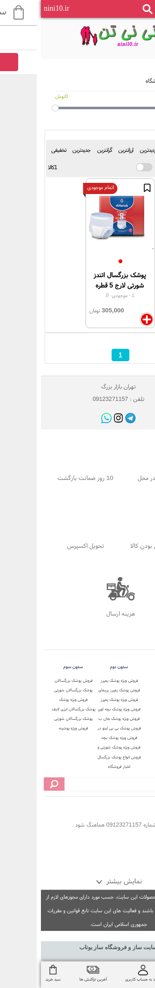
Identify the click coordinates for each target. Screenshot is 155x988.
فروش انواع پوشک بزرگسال (78, 757)
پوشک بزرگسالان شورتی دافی (32, 691)
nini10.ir (16, 8)
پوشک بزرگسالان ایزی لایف (33, 709)
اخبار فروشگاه (78, 766)
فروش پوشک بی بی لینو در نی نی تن (78, 729)
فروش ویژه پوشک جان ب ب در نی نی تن (78, 719)
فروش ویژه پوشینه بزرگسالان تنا (32, 729)
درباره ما (124, 690)
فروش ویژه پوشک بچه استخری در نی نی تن (78, 738)
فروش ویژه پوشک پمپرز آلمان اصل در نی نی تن (78, 681)
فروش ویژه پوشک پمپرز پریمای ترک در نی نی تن (78, 700)
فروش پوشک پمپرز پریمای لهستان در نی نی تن (78, 691)
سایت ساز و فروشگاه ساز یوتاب (77, 947)
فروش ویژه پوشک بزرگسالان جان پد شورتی (32, 700)
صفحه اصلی (124, 680)
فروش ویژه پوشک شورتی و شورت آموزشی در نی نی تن (78, 748)
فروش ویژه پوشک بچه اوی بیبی (78, 710)
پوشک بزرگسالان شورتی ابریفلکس (32, 719)
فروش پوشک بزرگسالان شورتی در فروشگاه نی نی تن (32, 681)
